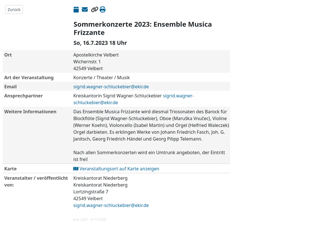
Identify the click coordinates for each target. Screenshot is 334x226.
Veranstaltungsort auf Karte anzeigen (116, 169)
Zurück (14, 9)
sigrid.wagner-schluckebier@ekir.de (111, 86)
